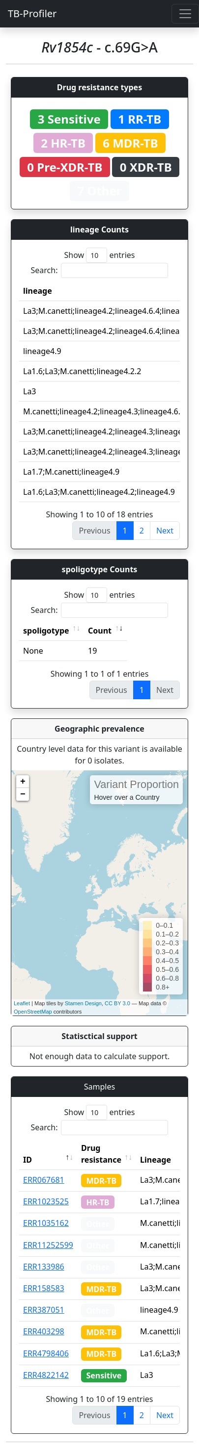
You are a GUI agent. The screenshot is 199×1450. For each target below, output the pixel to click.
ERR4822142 (46, 1375)
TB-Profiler (32, 13)
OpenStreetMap (33, 1012)
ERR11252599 (48, 1245)
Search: (100, 270)
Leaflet (22, 1003)
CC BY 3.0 (117, 1003)
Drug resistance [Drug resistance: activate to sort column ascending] (101, 1154)
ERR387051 (43, 1309)
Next (164, 530)
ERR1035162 (46, 1223)
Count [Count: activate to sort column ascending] (100, 630)
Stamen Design (83, 1003)
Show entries (99, 255)
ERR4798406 (46, 1353)
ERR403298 (43, 1331)
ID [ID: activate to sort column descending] (27, 1159)
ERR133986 (43, 1266)
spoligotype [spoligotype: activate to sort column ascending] (46, 630)
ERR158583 (43, 1288)
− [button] (23, 794)
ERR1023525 (46, 1201)
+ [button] (23, 782)
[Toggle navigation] (185, 14)
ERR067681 (43, 1179)
